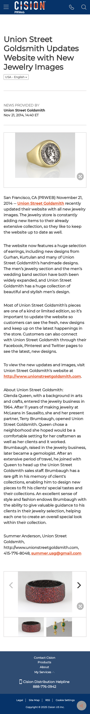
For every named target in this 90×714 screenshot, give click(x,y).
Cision (51, 707)
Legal (19, 700)
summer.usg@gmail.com (56, 553)
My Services (44, 672)
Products (44, 662)
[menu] (6, 7)
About (44, 667)
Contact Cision (44, 657)
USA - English (16, 77)
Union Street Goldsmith (40, 203)
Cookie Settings (65, 700)
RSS (47, 700)
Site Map (34, 700)
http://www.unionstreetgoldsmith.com (42, 376)
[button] (72, 7)
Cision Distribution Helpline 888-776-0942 (44, 684)
